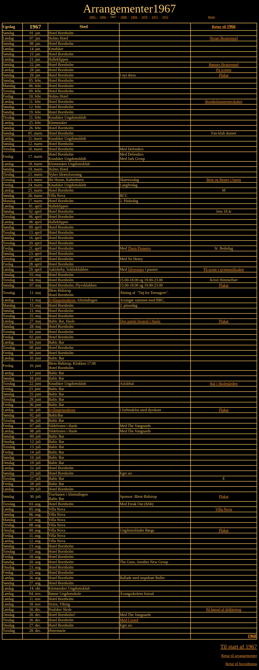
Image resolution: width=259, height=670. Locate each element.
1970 (144, 17)
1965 (93, 17)
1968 (123, 17)
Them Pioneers (139, 248)
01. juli (35, 410)
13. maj (35, 300)
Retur (211, 17)
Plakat (224, 75)
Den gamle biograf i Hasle (140, 321)
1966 (103, 17)
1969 (134, 17)
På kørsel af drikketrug (223, 609)
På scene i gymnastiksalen (224, 269)
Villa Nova (56, 509)
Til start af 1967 (238, 646)
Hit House (56, 180)
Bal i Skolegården (224, 384)
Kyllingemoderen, (62, 300)
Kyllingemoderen (61, 410)
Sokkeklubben (77, 269)
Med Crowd (129, 620)
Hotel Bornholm (60, 65)
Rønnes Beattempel (224, 65)
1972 (165, 17)
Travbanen (56, 494)
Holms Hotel (58, 38)
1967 (164, 8)
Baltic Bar (56, 321)
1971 (155, 17)
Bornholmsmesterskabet (223, 102)
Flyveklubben (85, 285)
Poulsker (55, 609)
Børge (149, 530)
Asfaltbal (127, 384)
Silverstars (136, 269)
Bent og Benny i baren (223, 180)
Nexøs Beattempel (224, 38)
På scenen (223, 70)
